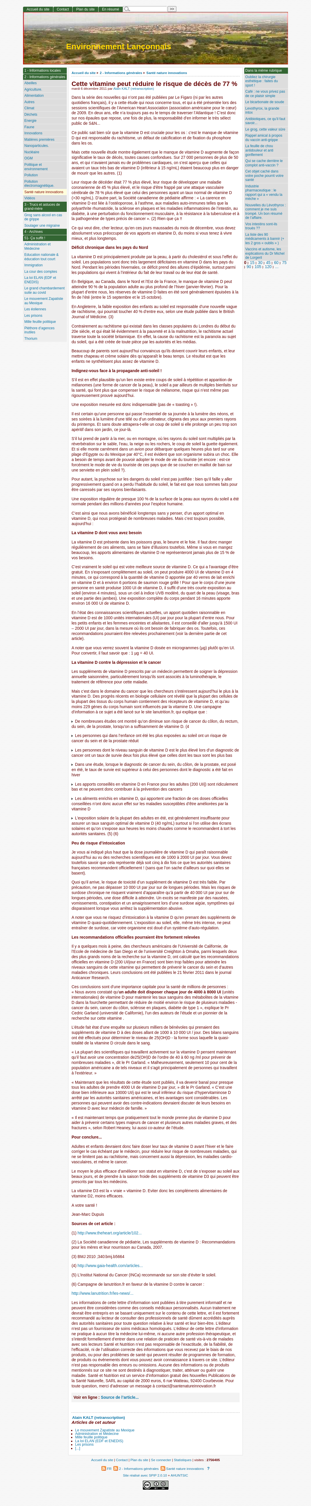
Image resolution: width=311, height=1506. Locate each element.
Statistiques (182, 1460)
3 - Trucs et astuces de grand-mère (42, 207)
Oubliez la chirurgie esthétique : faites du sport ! (261, 81)
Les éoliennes (35, 309)
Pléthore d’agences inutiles (39, 330)
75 (284, 263)
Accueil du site (83, 73)
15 (252, 263)
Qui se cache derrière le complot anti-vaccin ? (264, 163)
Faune (29, 127)
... (276, 267)
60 (276, 263)
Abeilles (30, 83)
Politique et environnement (36, 167)
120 (268, 267)
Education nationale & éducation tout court (41, 257)
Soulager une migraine (42, 226)
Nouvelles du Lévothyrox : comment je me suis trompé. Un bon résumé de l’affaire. (265, 211)
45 (268, 263)
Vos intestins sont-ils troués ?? (261, 226)
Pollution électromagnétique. (39, 184)
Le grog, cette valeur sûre (265, 129)
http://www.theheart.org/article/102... (110, 1233)
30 (260, 263)
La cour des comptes (40, 272)
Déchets (30, 114)
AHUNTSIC (179, 1475)
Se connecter (161, 1460)
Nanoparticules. (36, 146)
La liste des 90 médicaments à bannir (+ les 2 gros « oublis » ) (264, 239)
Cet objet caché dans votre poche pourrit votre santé (264, 175)
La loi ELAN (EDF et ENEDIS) (99, 1441)
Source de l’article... (120, 1397)
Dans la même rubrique (263, 70)
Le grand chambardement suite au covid (44, 290)
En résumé (110, 9)
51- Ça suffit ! (34, 238)
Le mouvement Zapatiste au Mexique (105, 1430)
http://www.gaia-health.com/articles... (110, 1266)
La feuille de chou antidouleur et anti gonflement (259, 150)
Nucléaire (31, 152)
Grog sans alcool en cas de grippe (43, 217)
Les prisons (84, 1444)
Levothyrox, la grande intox (262, 110)
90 (249, 267)
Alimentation (34, 96)
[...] (77, 1448)
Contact (63, 9)
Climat (29, 108)
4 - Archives (33, 232)
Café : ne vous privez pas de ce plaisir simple (265, 93)
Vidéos (29, 198)
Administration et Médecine (97, 1434)
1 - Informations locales (42, 70)
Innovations (33, 133)
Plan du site (85, 9)
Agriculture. (33, 89)
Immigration (33, 265)
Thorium (30, 339)
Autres (29, 102)
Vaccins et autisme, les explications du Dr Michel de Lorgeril (264, 253)
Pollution (31, 175)
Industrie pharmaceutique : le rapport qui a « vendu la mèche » (263, 192)
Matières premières (39, 140)
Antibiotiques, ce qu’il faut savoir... (265, 121)
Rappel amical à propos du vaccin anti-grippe (263, 137)
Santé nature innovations (166, 73)
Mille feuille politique (91, 1437)
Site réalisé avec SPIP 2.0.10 (145, 1475)
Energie (30, 121)
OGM (28, 158)
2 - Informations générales (121, 73)
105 (258, 267)
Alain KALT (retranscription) (133, 88)
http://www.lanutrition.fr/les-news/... (102, 1293)
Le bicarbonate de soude (264, 102)
